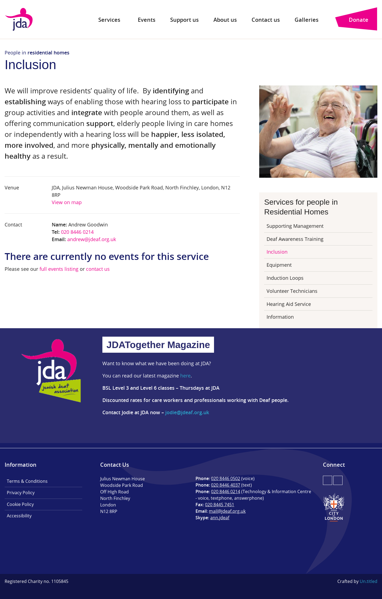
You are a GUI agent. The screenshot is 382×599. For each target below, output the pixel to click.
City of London (334, 507)
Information (280, 317)
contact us (98, 269)
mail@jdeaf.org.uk (227, 511)
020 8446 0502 (225, 478)
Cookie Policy (20, 504)
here (185, 375)
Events (146, 19)
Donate (358, 19)
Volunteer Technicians (292, 291)
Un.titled (368, 581)
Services (109, 19)
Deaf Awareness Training (295, 239)
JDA (19, 19)
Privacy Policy (21, 493)
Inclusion (277, 251)
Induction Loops (285, 278)
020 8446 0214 (77, 232)
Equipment (279, 265)
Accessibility (19, 516)
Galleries (307, 19)
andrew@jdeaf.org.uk (91, 239)
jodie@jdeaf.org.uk (187, 412)
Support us (184, 19)
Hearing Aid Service (289, 304)
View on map (67, 202)
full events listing (58, 269)
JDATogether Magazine (158, 344)
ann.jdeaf (219, 518)
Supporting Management (295, 226)
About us (225, 19)
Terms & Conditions (27, 481)
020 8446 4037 (225, 485)
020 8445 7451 (219, 505)
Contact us (266, 19)
